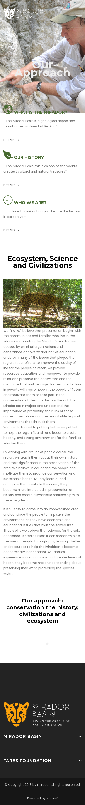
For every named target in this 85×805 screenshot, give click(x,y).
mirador (43, 784)
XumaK (52, 798)
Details (11, 140)
